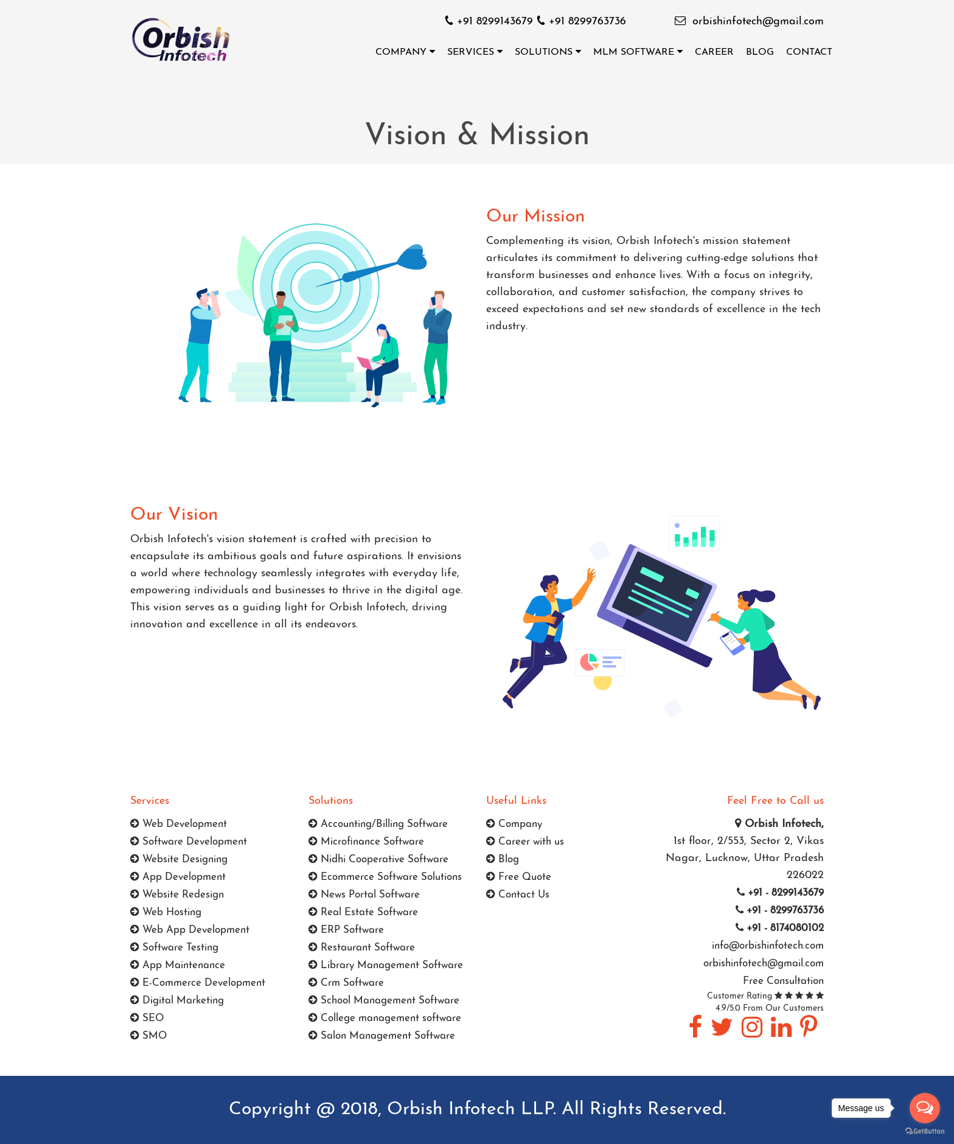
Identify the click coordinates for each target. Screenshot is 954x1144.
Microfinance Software (366, 842)
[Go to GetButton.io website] (924, 1131)
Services (475, 51)
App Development (178, 877)
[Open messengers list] (925, 1108)
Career (714, 52)
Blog (760, 52)
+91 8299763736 (581, 21)
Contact (809, 52)
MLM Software (638, 51)
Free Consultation (783, 981)
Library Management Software (385, 965)
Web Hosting (165, 912)
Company (405, 51)
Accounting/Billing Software (378, 824)
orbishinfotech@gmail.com (758, 21)
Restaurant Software (361, 948)
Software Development (188, 842)
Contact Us (517, 895)
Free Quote (518, 877)
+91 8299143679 (491, 21)
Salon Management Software (381, 1036)
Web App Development (189, 930)
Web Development (178, 824)
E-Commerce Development (197, 983)
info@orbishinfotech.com (766, 946)
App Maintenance (177, 965)
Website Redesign (177, 895)
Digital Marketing (177, 1001)
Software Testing (174, 948)
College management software (384, 1018)
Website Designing (179, 859)
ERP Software (346, 930)
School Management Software (383, 1001)
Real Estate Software (363, 912)
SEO (147, 1018)
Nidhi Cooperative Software (378, 859)
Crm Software (346, 983)
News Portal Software (364, 895)
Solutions (548, 51)
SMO (148, 1036)
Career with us (525, 842)
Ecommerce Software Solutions (385, 877)
